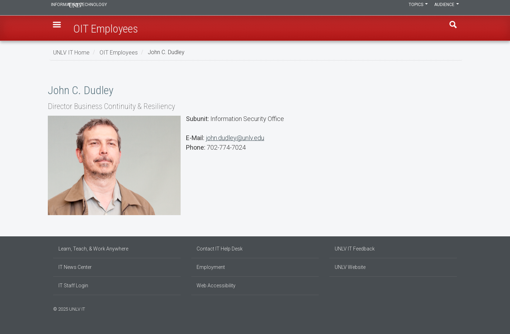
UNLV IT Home (71, 52)
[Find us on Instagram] (444, 308)
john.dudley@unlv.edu (235, 138)
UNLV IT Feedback (355, 249)
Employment (211, 267)
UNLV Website (350, 267)
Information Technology (101, 7)
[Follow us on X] (451, 308)
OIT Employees (119, 52)
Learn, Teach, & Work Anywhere (93, 249)
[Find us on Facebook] (441, 308)
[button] (60, 28)
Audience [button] (444, 7)
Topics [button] (411, 7)
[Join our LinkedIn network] (448, 308)
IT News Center (75, 267)
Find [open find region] (449, 28)
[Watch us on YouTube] (455, 308)
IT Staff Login (73, 285)
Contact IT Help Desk (220, 249)
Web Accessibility (216, 285)
